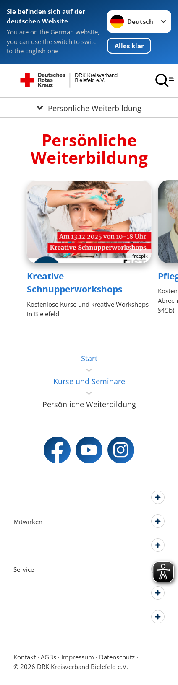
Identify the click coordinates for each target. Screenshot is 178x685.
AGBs (48, 657)
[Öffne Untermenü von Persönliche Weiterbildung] (89, 107)
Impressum (77, 657)
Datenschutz (117, 657)
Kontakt (24, 657)
